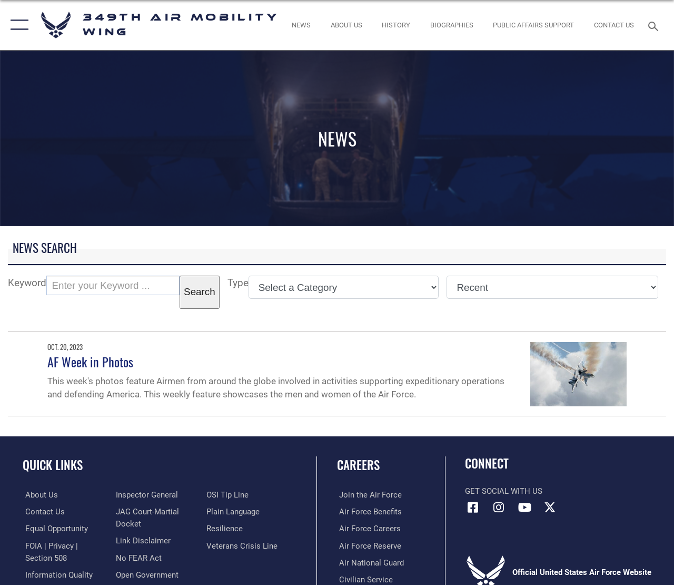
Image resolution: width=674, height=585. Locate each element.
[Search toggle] (655, 25)
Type (238, 283)
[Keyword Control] (113, 286)
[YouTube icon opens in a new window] (524, 507)
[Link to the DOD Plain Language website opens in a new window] (233, 511)
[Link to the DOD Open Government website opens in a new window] (146, 574)
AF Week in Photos (90, 361)
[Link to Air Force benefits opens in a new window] (368, 511)
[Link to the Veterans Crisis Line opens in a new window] (242, 545)
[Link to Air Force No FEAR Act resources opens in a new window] (138, 557)
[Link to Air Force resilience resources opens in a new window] (225, 528)
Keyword (27, 283)
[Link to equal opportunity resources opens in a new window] (54, 528)
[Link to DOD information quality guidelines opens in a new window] (56, 574)
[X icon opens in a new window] (550, 507)
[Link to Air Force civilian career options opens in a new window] (364, 578)
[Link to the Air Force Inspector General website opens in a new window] (146, 495)
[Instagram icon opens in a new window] (499, 507)
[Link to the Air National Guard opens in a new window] (369, 562)
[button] (17, 25)
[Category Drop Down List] (344, 287)
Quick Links (53, 465)
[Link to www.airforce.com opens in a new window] (368, 495)
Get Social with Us (503, 491)
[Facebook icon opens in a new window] (473, 507)
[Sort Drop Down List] (552, 287)
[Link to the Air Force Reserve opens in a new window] (368, 545)
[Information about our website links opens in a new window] (142, 540)
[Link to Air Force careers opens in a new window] (368, 528)
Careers (358, 465)
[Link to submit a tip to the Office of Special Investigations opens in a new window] (228, 495)
